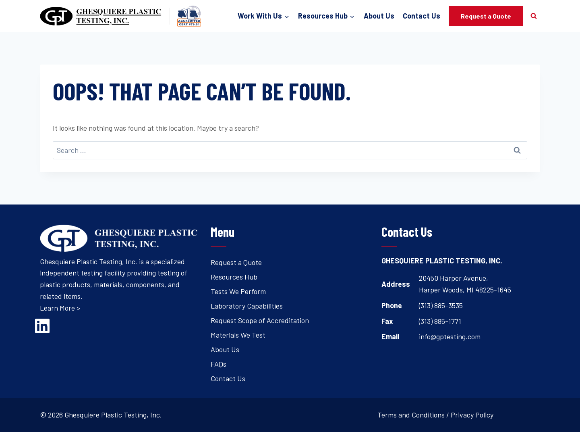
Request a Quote (486, 16)
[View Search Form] (533, 16)
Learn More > (60, 307)
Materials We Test (238, 334)
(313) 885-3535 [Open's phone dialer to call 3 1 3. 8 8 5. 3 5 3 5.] (441, 305)
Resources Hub (234, 276)
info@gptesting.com (450, 336)
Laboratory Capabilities (247, 305)
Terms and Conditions (411, 414)
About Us (379, 15)
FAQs (218, 363)
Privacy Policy (472, 414)
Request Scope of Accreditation (260, 320)
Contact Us (421, 15)
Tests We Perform (238, 291)
